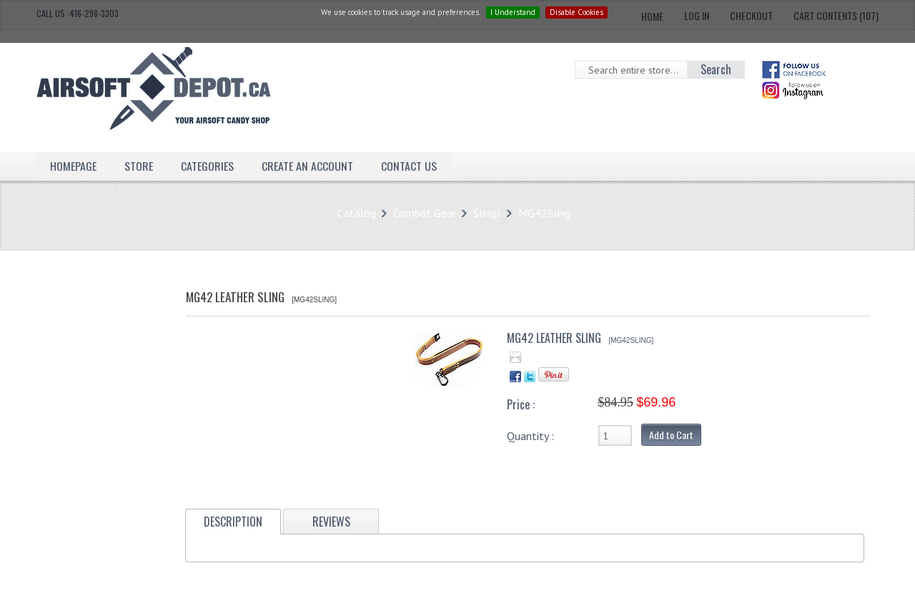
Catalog (356, 213)
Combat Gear (424, 213)
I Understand (512, 12)
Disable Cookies (576, 12)
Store (138, 165)
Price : (521, 404)
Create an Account (307, 165)
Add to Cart (671, 434)
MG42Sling (544, 213)
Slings (487, 213)
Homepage (73, 165)
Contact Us (409, 165)
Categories (207, 165)
